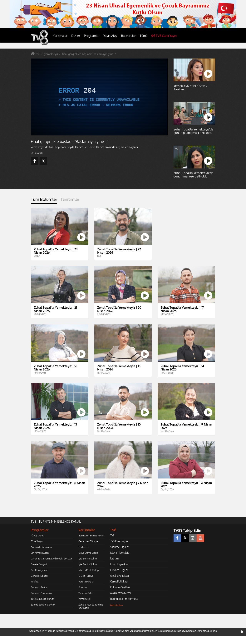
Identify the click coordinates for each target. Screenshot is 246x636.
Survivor (83, 587)
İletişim (114, 558)
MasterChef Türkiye (89, 570)
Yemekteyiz (84, 598)
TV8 (112, 535)
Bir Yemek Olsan (40, 552)
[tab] (44, 200)
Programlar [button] (92, 36)
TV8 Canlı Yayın (164, 36)
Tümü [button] (144, 36)
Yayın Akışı (110, 36)
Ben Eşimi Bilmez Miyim (91, 535)
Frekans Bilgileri (119, 570)
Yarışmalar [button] (60, 36)
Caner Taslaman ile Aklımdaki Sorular (51, 558)
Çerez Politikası (119, 581)
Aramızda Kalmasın (41, 547)
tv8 (38, 54)
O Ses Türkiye (85, 575)
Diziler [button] (75, 36)
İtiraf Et (34, 581)
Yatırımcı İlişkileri (120, 547)
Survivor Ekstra (39, 587)
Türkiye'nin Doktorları (42, 598)
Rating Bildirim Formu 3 (124, 598)
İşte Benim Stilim (87, 558)
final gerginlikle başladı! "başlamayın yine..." (89, 54)
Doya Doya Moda (88, 552)
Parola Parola (86, 581)
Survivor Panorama (41, 593)
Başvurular (128, 36)
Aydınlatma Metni (120, 593)
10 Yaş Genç (37, 535)
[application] (99, 97)
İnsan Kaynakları (119, 564)
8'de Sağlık (37, 541)
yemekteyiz (51, 54)
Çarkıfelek (83, 547)
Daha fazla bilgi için (207, 630)
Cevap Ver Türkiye (88, 541)
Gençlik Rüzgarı (39, 575)
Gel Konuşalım (39, 570)
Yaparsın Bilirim (86, 593)
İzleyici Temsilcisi (120, 552)
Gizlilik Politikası (119, 575)
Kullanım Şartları (120, 587)
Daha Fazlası (116, 605)
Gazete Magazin (39, 564)
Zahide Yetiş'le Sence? (43, 604)
